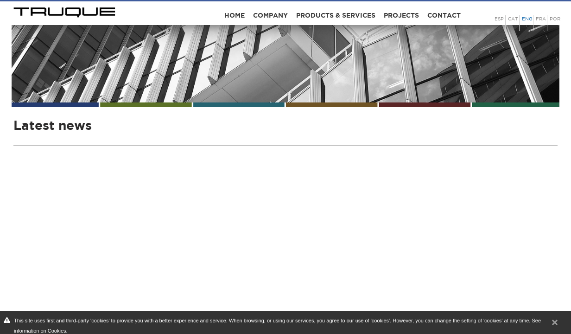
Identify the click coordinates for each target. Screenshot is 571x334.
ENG (527, 18)
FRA (541, 18)
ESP (499, 18)
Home (234, 15)
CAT (513, 18)
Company (270, 15)
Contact (444, 15)
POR (555, 18)
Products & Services (335, 15)
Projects (401, 15)
